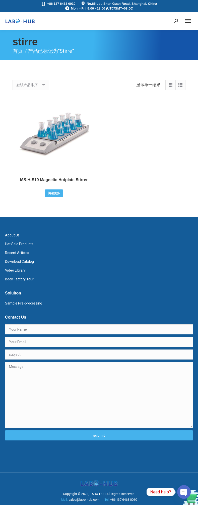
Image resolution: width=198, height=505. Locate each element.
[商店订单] (31, 85)
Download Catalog (19, 262)
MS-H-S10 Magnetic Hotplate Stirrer (54, 180)
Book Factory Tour (19, 279)
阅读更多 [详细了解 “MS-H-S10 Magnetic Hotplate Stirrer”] (54, 193)
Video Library (15, 270)
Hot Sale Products (19, 244)
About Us (12, 235)
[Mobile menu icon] (188, 21)
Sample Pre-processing (23, 303)
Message (99, 395)
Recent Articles (17, 253)
